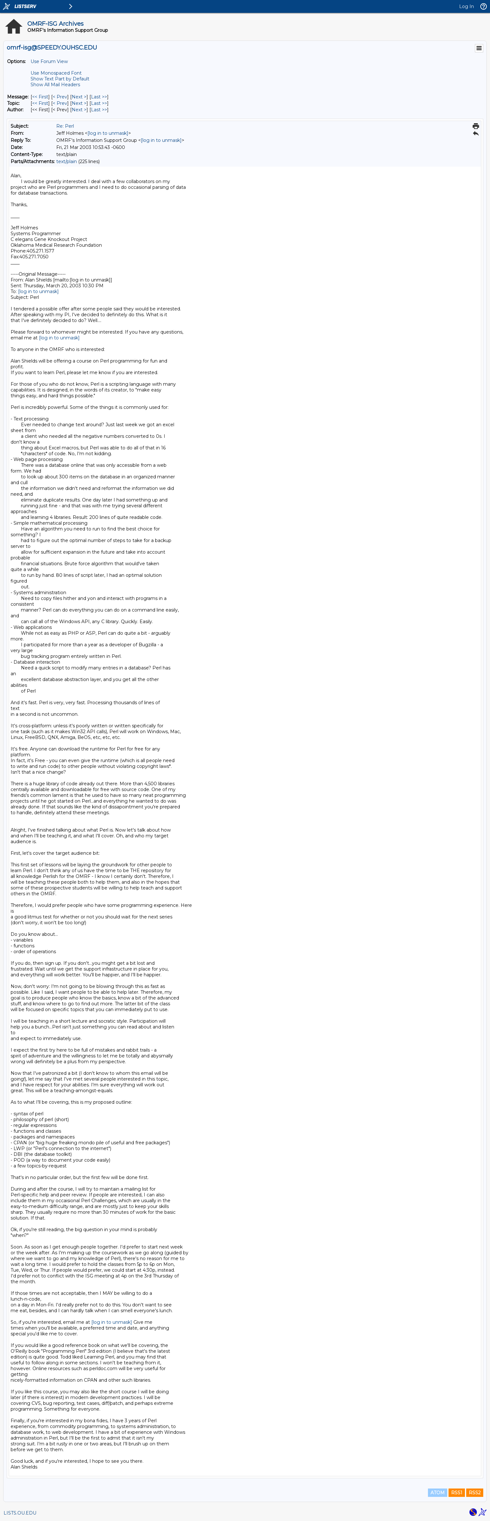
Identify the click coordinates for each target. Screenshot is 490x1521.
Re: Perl (65, 126)
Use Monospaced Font (56, 73)
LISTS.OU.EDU (20, 1513)
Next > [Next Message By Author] (79, 110)
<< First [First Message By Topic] (40, 103)
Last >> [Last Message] (99, 97)
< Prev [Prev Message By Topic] (60, 103)
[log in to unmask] (107, 133)
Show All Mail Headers (55, 85)
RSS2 (475, 1493)
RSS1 (456, 1493)
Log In (466, 6)
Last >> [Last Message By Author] (99, 110)
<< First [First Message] (40, 97)
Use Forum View (49, 61)
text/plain (66, 161)
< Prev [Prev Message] (60, 97)
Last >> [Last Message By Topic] (99, 103)
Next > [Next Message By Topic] (79, 103)
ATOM (438, 1493)
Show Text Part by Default (60, 79)
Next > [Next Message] (79, 97)
